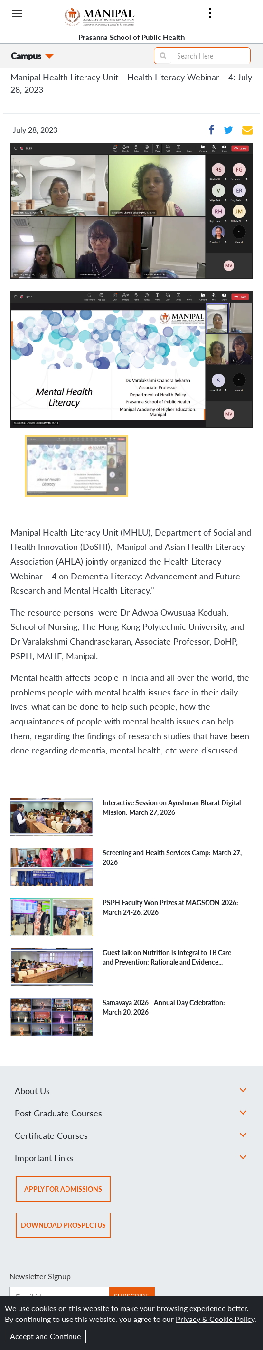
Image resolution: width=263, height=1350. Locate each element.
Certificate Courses (130, 1135)
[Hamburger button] (17, 13)
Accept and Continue (45, 1335)
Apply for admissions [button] (67, 1192)
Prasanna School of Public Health (131, 37)
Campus (26, 55)
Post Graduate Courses (130, 1113)
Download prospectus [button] (66, 1228)
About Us (130, 1091)
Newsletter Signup (40, 1276)
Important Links (130, 1158)
